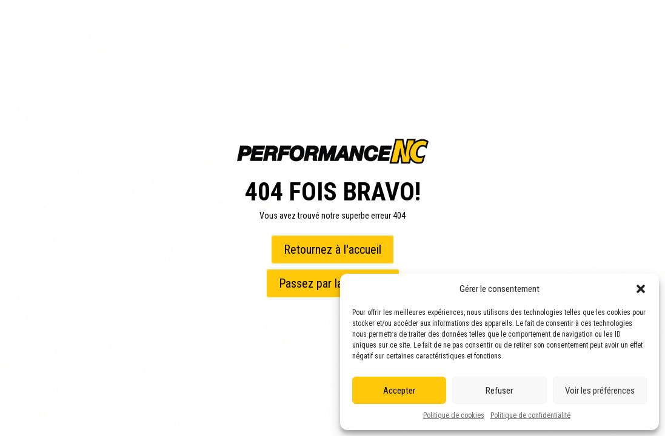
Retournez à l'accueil (332, 249)
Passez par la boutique (333, 283)
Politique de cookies (453, 415)
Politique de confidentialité (530, 415)
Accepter (399, 390)
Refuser (499, 390)
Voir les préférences (600, 390)
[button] (641, 289)
